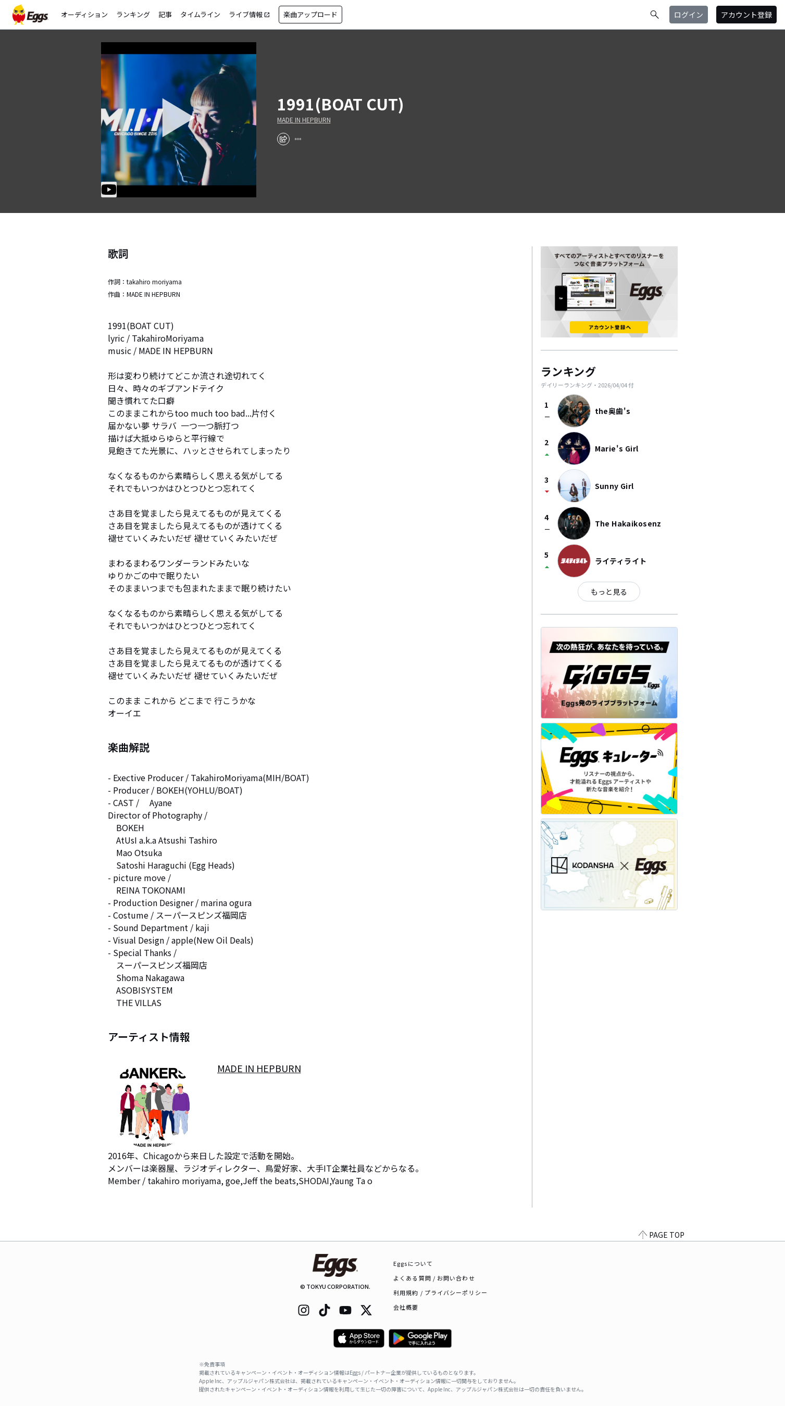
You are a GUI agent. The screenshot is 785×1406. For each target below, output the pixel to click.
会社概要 (405, 1307)
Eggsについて (413, 1263)
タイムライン (200, 14)
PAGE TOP (661, 1234)
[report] (298, 139)
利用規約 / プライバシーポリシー (440, 1292)
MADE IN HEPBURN (304, 120)
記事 (165, 14)
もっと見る (609, 591)
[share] (283, 139)
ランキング (133, 14)
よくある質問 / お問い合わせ (434, 1278)
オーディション (84, 14)
